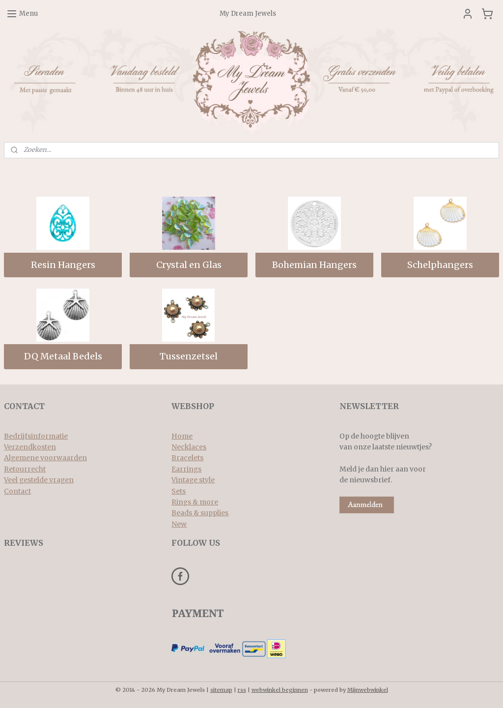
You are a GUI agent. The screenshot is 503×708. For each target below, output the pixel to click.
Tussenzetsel (189, 356)
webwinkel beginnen (280, 689)
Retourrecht (25, 469)
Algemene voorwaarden (45, 457)
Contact (17, 491)
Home (182, 436)
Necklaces (188, 446)
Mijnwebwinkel (367, 689)
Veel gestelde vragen (39, 479)
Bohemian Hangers (314, 264)
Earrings (186, 469)
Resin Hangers (63, 264)
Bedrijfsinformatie (36, 436)
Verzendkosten (30, 446)
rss (242, 689)
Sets (178, 491)
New (179, 524)
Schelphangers (440, 264)
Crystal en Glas (189, 264)
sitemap (221, 689)
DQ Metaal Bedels (63, 356)
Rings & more (194, 502)
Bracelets (187, 457)
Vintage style (193, 479)
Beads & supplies (199, 512)
